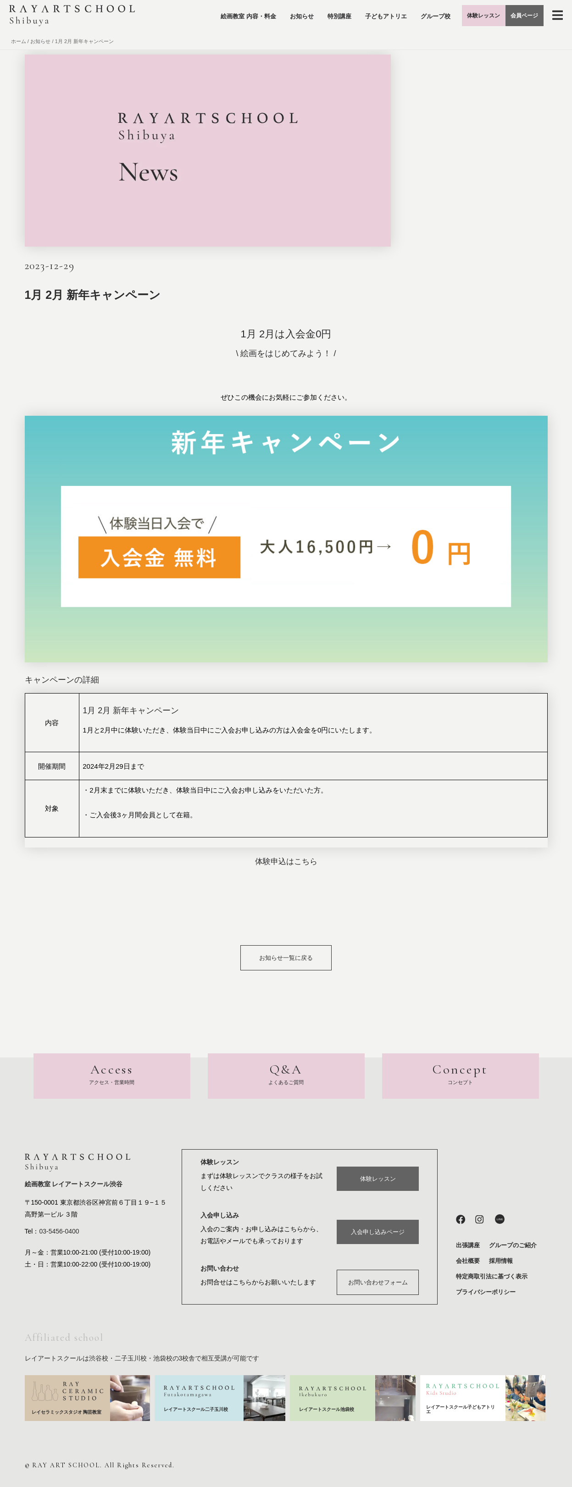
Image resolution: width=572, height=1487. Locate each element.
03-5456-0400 (59, 1232)
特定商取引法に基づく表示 (492, 1276)
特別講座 (299, 17)
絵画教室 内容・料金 (207, 17)
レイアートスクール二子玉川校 (196, 1409)
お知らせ (261, 17)
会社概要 (468, 1260)
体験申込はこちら (286, 861)
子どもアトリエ (345, 17)
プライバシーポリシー (486, 1292)
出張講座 (468, 1245)
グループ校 (395, 17)
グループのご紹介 (513, 1245)
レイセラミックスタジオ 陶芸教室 (67, 1412)
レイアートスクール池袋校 (329, 1409)
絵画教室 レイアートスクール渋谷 (74, 1185)
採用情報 (501, 1260)
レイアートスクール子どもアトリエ (460, 1409)
